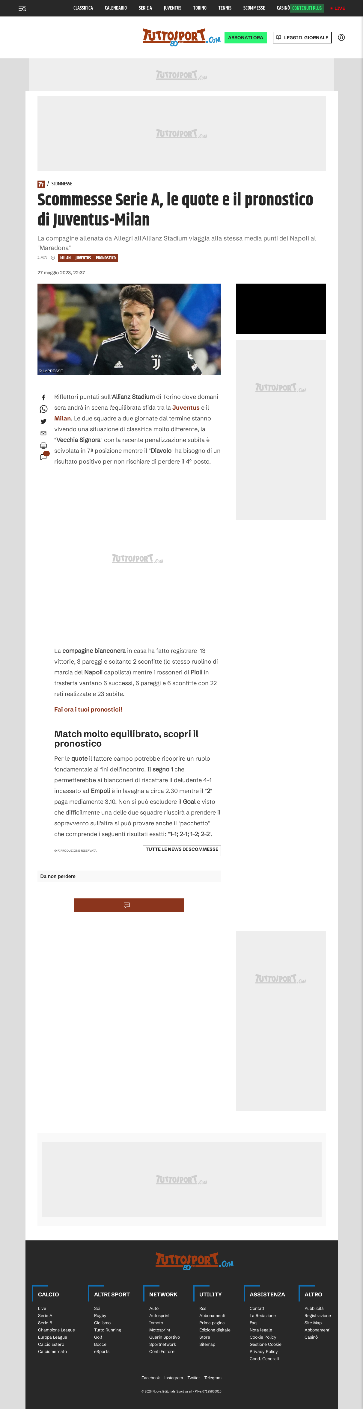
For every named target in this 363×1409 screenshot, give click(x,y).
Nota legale (261, 1330)
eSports (101, 1351)
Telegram (213, 1377)
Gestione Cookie (265, 1344)
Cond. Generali (264, 1358)
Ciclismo (102, 1322)
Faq (253, 1322)
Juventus (172, 8)
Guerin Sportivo (164, 1337)
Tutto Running (107, 1330)
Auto (154, 1308)
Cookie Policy (263, 1337)
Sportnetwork (162, 1344)
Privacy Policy (264, 1351)
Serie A (145, 8)
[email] (43, 433)
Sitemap (207, 1344)
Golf (98, 1337)
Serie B (45, 1322)
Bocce (100, 1344)
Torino (200, 8)
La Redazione (263, 1315)
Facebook (150, 1377)
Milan (65, 258)
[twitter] (43, 421)
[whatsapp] (43, 409)
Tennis (225, 8)
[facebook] (43, 397)
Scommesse (254, 8)
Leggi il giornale (306, 37)
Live (340, 8)
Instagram (173, 1377)
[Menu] (22, 8)
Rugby (100, 1315)
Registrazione (318, 1315)
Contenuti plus (307, 8)
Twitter (193, 1377)
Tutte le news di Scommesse (182, 849)
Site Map (313, 1322)
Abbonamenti (212, 1315)
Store (204, 1337)
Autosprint (159, 1315)
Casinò (283, 8)
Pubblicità (314, 1308)
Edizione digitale (215, 1330)
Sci (97, 1308)
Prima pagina (212, 1322)
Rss (202, 1308)
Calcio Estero (51, 1344)
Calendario (116, 8)
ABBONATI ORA (245, 37)
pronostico (106, 258)
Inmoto (156, 1322)
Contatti (257, 1308)
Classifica (83, 8)
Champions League (56, 1330)
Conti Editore (161, 1351)
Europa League (52, 1337)
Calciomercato (52, 1351)
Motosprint (159, 1330)
